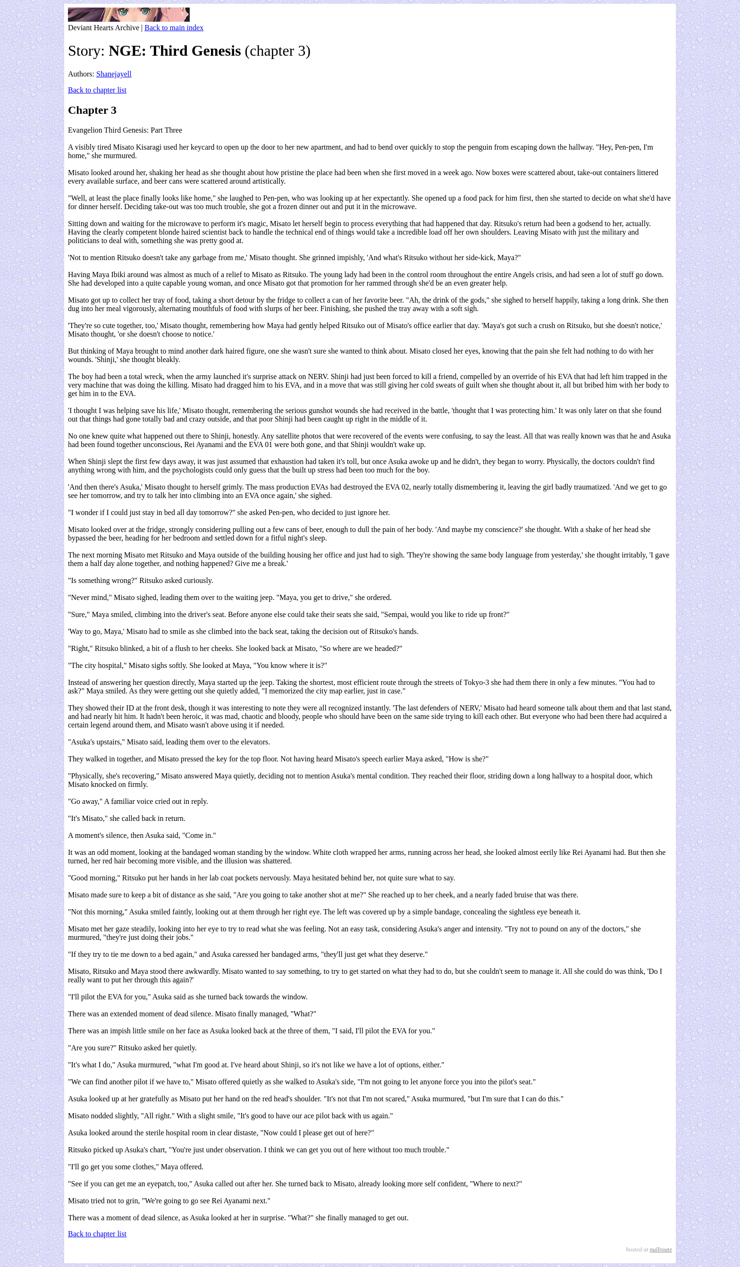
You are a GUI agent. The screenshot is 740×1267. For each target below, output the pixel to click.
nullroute (661, 1249)
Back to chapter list (97, 90)
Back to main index (173, 28)
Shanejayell (114, 74)
